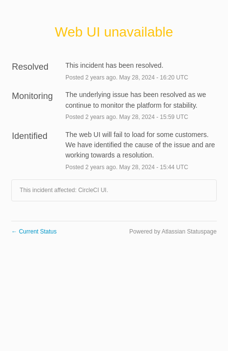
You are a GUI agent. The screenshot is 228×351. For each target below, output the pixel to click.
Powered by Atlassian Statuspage (173, 231)
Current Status (34, 231)
